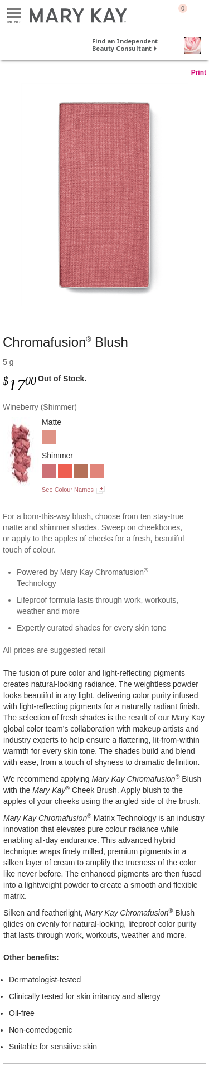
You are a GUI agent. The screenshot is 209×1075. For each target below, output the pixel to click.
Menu (14, 13)
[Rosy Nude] (49, 438)
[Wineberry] (104, 194)
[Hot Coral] (65, 472)
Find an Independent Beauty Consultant (125, 44)
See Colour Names (68, 489)
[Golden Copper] (81, 472)
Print (198, 72)
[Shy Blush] (97, 472)
